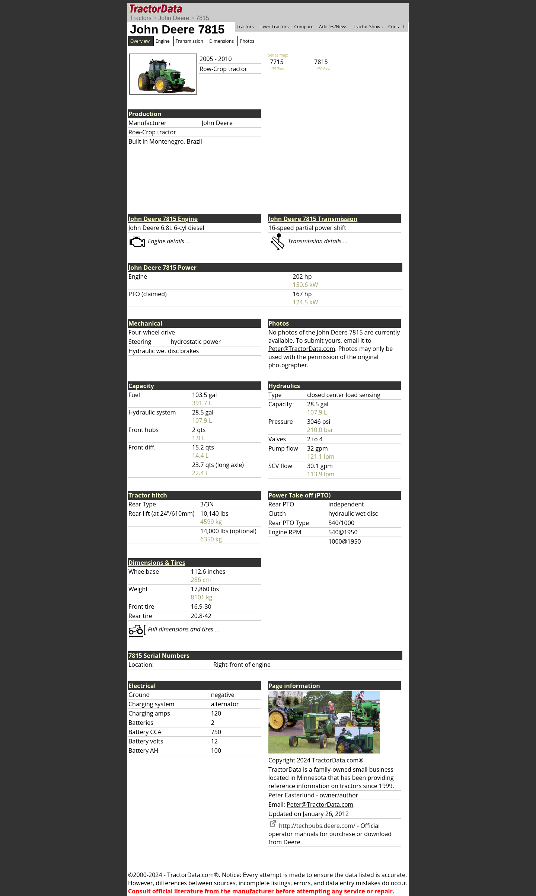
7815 (202, 18)
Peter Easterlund (291, 795)
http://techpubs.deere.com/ (311, 826)
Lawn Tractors (274, 26)
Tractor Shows (368, 26)
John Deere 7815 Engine (163, 219)
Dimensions (221, 41)
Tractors (140, 18)
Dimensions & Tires (156, 563)
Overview (140, 41)
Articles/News (333, 26)
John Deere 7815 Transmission (312, 219)
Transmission (189, 41)
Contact (396, 26)
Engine (163, 41)
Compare (303, 26)
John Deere (173, 18)
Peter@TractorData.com (301, 349)
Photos (247, 41)
